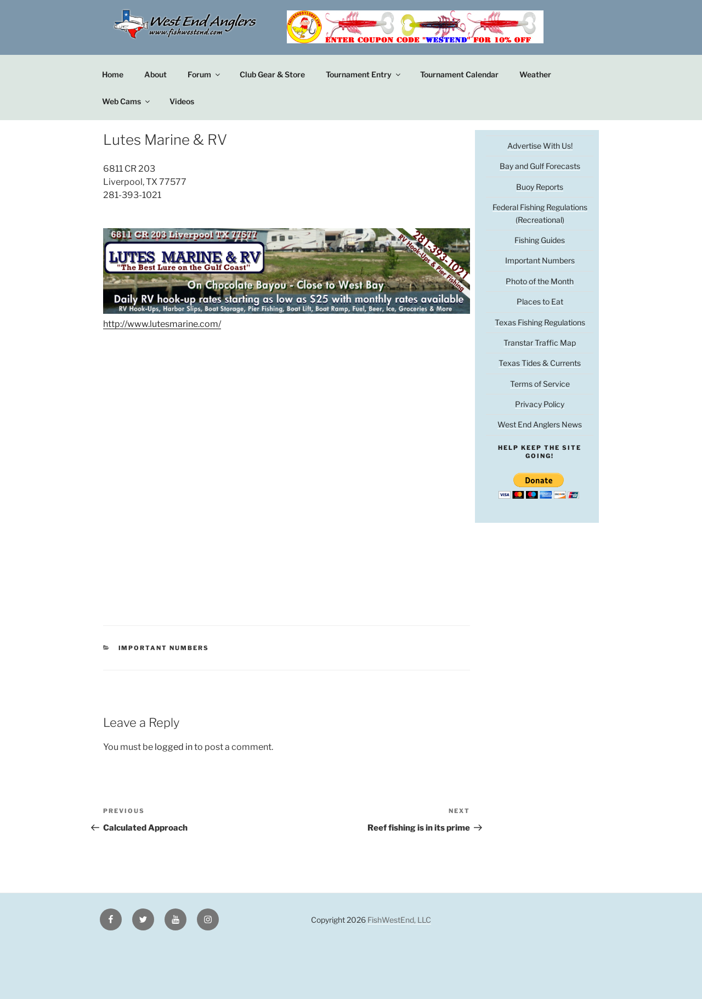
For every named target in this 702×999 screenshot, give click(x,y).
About (155, 74)
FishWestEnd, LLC (399, 919)
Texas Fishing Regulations (540, 322)
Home (112, 74)
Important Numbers (164, 648)
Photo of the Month (540, 281)
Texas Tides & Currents (540, 363)
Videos (181, 101)
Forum (205, 74)
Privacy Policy (539, 404)
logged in (174, 747)
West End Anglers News (539, 424)
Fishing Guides (539, 240)
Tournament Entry (364, 74)
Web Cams (126, 101)
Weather (535, 74)
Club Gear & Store (272, 74)
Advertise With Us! (540, 145)
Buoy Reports (539, 186)
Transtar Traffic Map (539, 342)
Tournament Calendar (459, 74)
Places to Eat (540, 301)
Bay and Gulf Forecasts (540, 166)
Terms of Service (540, 383)
